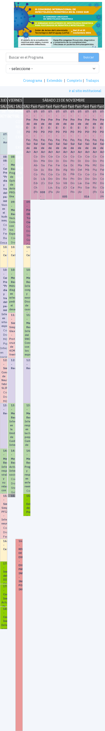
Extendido (54, 80)
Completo (74, 80)
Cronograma (32, 80)
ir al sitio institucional (85, 91)
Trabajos (92, 80)
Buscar (89, 57)
